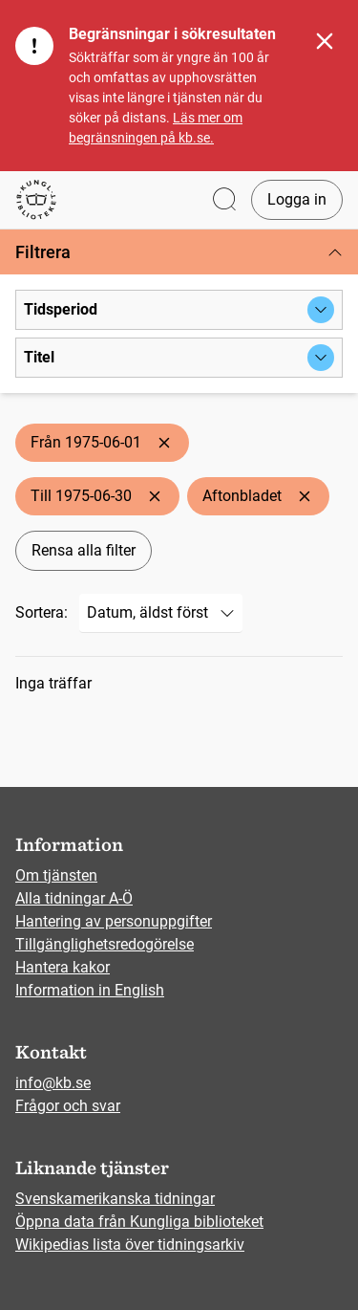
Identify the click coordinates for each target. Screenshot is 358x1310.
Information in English (89, 990)
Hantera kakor (62, 967)
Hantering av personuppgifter (113, 921)
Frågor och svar (67, 1106)
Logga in (296, 199)
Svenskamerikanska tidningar (115, 1199)
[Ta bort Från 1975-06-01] (164, 442)
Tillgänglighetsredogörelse (104, 944)
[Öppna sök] (224, 200)
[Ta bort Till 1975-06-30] (154, 496)
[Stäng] (324, 41)
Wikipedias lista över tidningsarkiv (129, 1244)
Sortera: (41, 612)
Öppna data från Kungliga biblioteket (139, 1221)
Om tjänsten (56, 875)
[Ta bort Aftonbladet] (304, 496)
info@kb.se (53, 1083)
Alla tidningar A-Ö (74, 898)
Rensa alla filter (84, 550)
